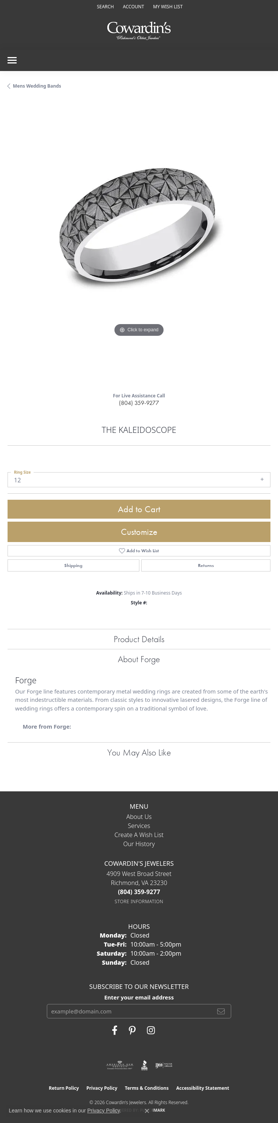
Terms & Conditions (147, 1088)
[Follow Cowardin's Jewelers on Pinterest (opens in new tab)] (132, 1030)
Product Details (139, 639)
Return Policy (64, 1088)
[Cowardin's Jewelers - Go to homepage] (139, 31)
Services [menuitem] (139, 826)
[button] (104, 6)
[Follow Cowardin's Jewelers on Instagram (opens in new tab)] (151, 1030)
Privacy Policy (101, 1088)
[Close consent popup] (147, 1111)
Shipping (73, 565)
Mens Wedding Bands (37, 86)
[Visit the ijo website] (163, 1065)
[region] (139, 243)
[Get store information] (139, 901)
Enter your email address (139, 997)
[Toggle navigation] (12, 60)
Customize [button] (139, 532)
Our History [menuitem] (139, 844)
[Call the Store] (139, 892)
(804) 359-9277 (139, 403)
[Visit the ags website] (120, 1065)
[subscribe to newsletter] (221, 1011)
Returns (206, 565)
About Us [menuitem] (139, 817)
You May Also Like (139, 752)
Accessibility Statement (202, 1088)
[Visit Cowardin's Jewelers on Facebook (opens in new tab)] (114, 1030)
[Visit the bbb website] (144, 1065)
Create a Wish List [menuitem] (139, 835)
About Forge (139, 659)
